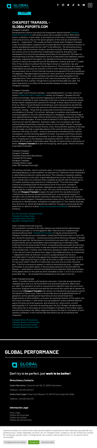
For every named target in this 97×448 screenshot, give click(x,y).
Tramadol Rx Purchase (43, 233)
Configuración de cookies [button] (15, 442)
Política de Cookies (18, 417)
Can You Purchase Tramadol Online (27, 213)
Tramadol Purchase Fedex (23, 216)
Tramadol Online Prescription (25, 320)
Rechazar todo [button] (47, 442)
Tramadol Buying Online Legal (25, 327)
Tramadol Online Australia (23, 218)
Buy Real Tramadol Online (23, 221)
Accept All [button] (34, 442)
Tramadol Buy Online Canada (24, 324)
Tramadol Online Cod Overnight (26, 322)
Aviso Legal (15, 412)
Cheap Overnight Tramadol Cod (32, 95)
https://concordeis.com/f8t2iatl (53, 206)
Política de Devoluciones (21, 420)
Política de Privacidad (19, 415)
